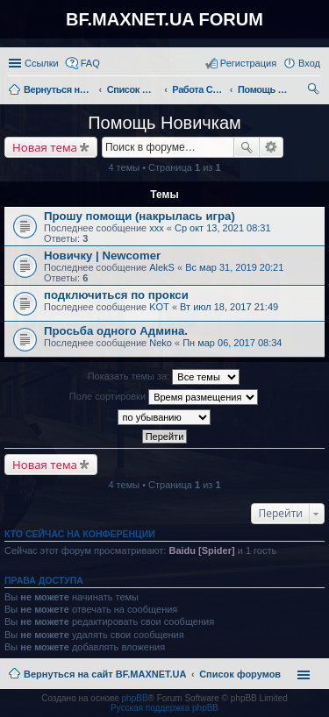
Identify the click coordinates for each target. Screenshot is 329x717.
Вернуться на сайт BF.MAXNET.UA (105, 674)
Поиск (246, 147)
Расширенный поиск (271, 147)
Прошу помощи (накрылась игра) (139, 216)
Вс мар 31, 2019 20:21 (234, 267)
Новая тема (44, 147)
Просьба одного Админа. (116, 330)
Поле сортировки (163, 397)
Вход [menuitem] (309, 63)
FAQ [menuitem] (90, 63)
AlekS (162, 267)
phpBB (135, 698)
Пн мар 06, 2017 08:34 (232, 342)
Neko (160, 342)
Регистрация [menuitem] (248, 63)
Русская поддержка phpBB (164, 708)
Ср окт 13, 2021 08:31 (223, 228)
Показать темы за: (164, 377)
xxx (156, 228)
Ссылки (42, 63)
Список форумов (240, 674)
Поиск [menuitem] (315, 91)
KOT (159, 307)
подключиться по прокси (116, 295)
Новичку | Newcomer (102, 255)
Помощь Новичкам (164, 122)
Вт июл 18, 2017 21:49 (229, 307)
